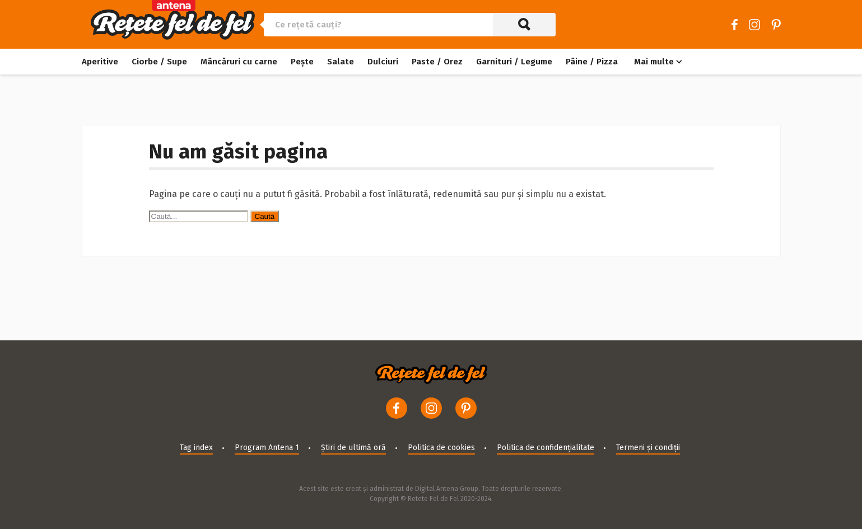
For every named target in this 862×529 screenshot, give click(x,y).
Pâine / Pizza (592, 62)
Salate (340, 62)
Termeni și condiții (648, 447)
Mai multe (654, 62)
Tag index (196, 447)
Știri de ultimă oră (353, 447)
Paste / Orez (437, 62)
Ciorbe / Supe (159, 62)
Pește (302, 62)
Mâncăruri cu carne (239, 62)
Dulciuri (382, 62)
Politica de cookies (441, 447)
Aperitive (100, 62)
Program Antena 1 (267, 447)
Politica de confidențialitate (545, 447)
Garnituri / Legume (514, 62)
